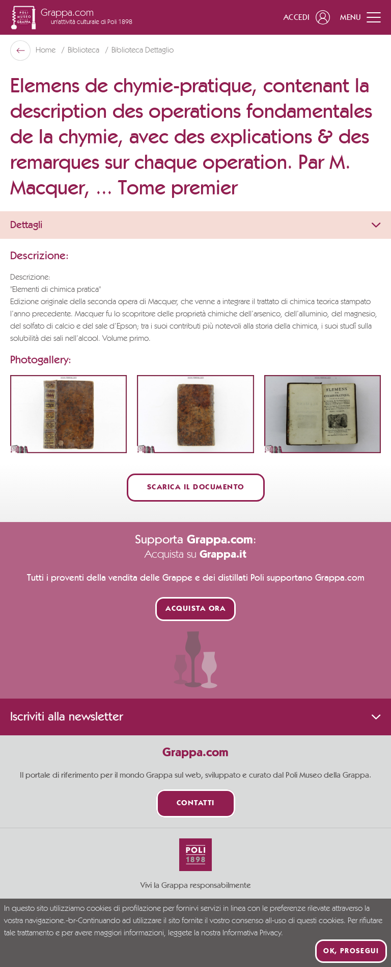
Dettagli (195, 225)
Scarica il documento (195, 487)
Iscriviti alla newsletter (195, 717)
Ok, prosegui (351, 951)
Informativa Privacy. (252, 933)
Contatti (196, 803)
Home (47, 50)
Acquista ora (195, 609)
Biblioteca (84, 50)
